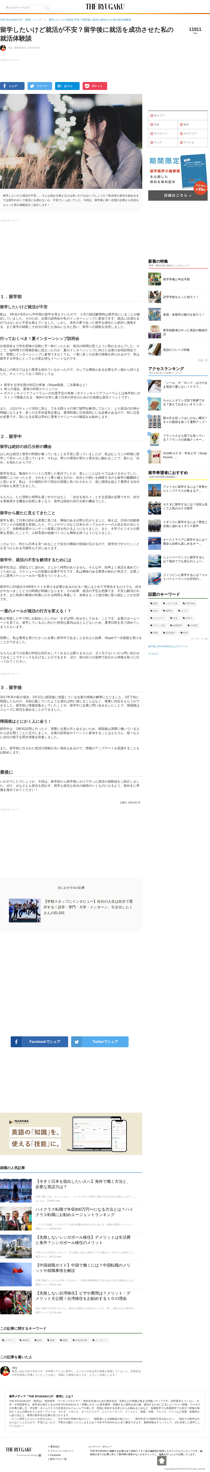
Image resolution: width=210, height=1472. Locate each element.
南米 (184, 124)
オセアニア (188, 134)
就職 (63, 1340)
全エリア (157, 115)
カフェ (183, 610)
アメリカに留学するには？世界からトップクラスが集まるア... (185, 488)
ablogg (36, 1455)
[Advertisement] (71, 983)
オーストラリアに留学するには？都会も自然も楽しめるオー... (185, 541)
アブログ (153, 653)
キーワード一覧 (199, 639)
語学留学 (169, 632)
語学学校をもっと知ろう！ (181, 297)
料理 (184, 632)
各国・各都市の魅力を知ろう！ (184, 314)
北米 (154, 124)
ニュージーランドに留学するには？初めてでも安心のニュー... (184, 559)
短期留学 (176, 625)
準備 (154, 632)
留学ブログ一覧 (58, 1459)
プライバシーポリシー (62, 1451)
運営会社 (55, 1446)
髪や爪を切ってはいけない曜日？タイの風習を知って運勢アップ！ (185, 420)
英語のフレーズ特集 (176, 349)
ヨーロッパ (158, 134)
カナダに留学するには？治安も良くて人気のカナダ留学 (185, 506)
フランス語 (157, 625)
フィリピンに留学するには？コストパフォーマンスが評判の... (185, 576)
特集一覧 (203, 360)
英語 (154, 603)
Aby (14, 1367)
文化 (154, 610)
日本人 (188, 618)
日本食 (192, 625)
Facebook (55, 1455)
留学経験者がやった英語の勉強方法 (185, 332)
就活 (38, 1340)
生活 (174, 618)
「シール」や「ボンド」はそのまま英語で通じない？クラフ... (185, 384)
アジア (156, 142)
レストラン (157, 618)
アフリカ (187, 142)
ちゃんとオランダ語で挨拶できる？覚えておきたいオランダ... (184, 402)
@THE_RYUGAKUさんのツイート (168, 646)
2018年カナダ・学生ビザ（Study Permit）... (185, 455)
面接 (51, 1340)
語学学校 (189, 603)
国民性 (168, 610)
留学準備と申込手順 (176, 279)
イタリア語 (170, 603)
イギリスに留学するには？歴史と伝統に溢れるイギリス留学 (185, 524)
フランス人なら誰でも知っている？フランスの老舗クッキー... (184, 437)
